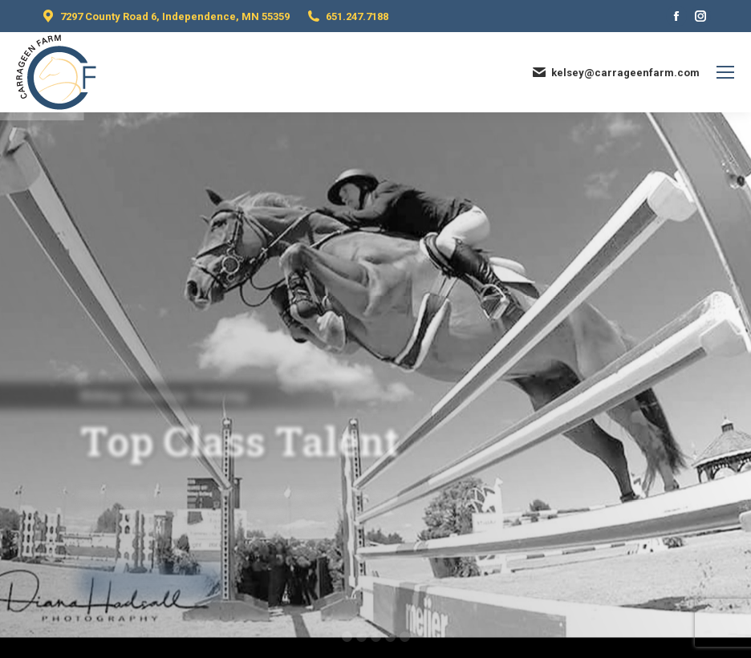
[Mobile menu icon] (725, 72)
